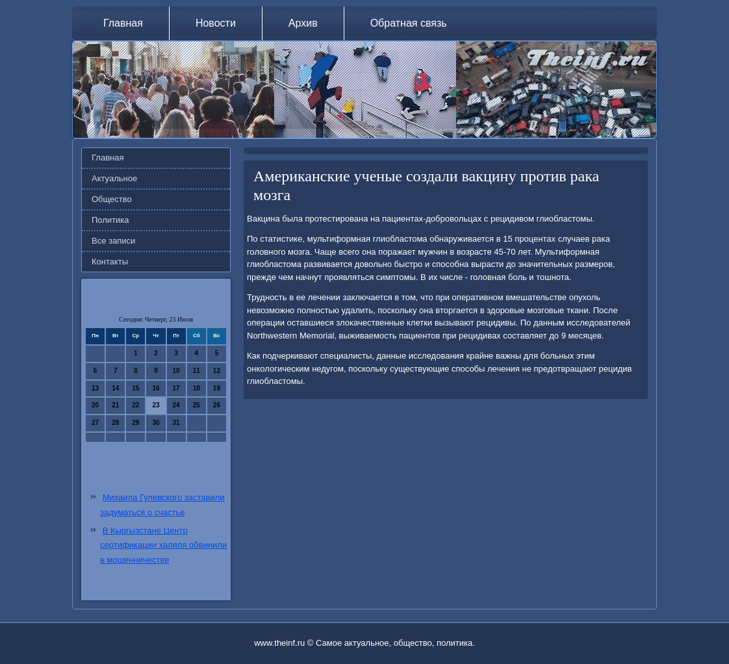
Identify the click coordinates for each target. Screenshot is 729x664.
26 (216, 405)
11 (196, 370)
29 (135, 422)
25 (196, 405)
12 (216, 370)
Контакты (110, 261)
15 (135, 388)
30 (155, 422)
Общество (112, 199)
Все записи (113, 241)
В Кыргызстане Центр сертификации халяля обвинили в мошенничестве (163, 545)
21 (115, 405)
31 (176, 422)
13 (95, 388)
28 (115, 422)
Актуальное (114, 178)
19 (216, 388)
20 (95, 405)
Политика (110, 220)
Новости (216, 23)
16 (155, 388)
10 (176, 370)
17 (176, 388)
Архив (303, 23)
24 (176, 405)
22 (135, 405)
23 (155, 405)
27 (95, 422)
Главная (123, 23)
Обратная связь (408, 23)
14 (115, 388)
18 (196, 388)
